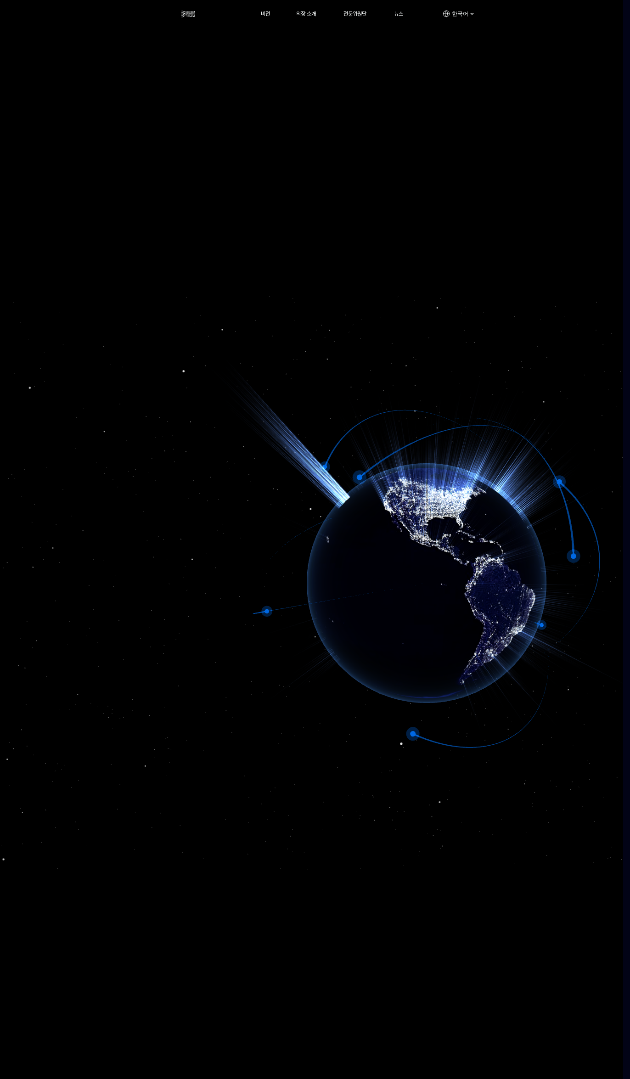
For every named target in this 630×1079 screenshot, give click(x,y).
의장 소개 (306, 14)
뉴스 (398, 14)
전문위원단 (354, 14)
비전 (265, 14)
